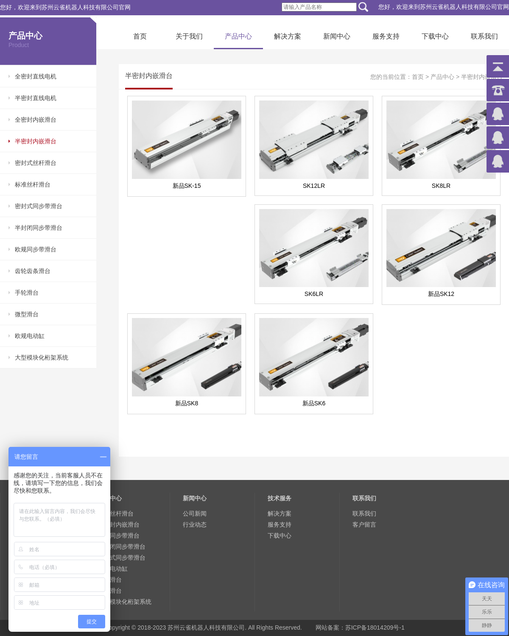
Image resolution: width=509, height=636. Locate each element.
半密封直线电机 (35, 98)
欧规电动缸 (30, 335)
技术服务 (279, 498)
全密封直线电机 (35, 76)
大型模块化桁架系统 (41, 357)
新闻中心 (336, 36)
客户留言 (364, 524)
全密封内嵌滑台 (35, 119)
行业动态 (195, 524)
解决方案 (287, 36)
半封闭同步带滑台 (38, 227)
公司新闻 (195, 513)
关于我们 (189, 36)
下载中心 (435, 36)
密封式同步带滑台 (38, 206)
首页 (140, 36)
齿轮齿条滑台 (32, 271)
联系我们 (484, 36)
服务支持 (386, 36)
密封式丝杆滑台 (35, 162)
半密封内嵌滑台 (35, 141)
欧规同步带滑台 (35, 249)
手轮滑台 (27, 292)
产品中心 (238, 36)
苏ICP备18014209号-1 (375, 627)
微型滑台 (27, 314)
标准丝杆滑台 (32, 184)
